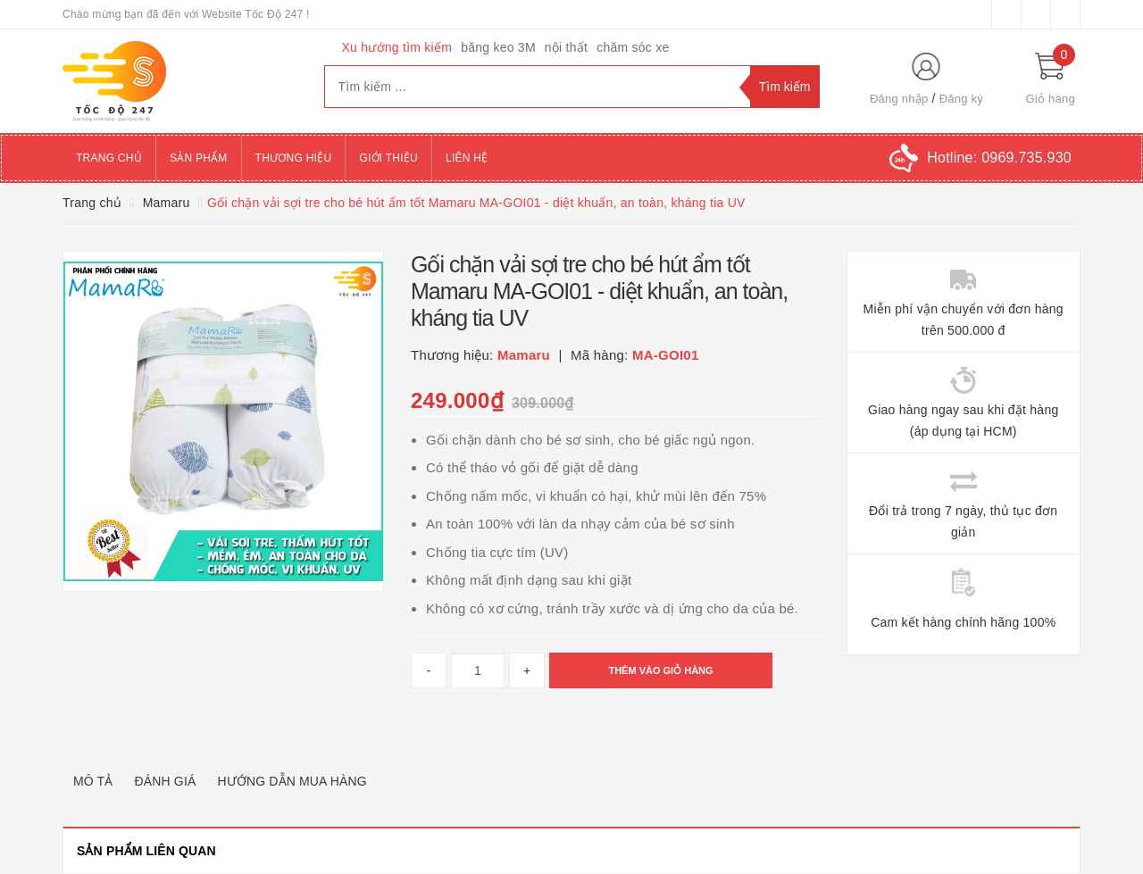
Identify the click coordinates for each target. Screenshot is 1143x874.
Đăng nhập (899, 98)
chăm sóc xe (633, 47)
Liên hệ (467, 158)
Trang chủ (109, 158)
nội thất (566, 47)
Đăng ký (961, 98)
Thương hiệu (293, 158)
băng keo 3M (498, 47)
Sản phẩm (199, 158)
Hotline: (999, 157)
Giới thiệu (388, 158)
